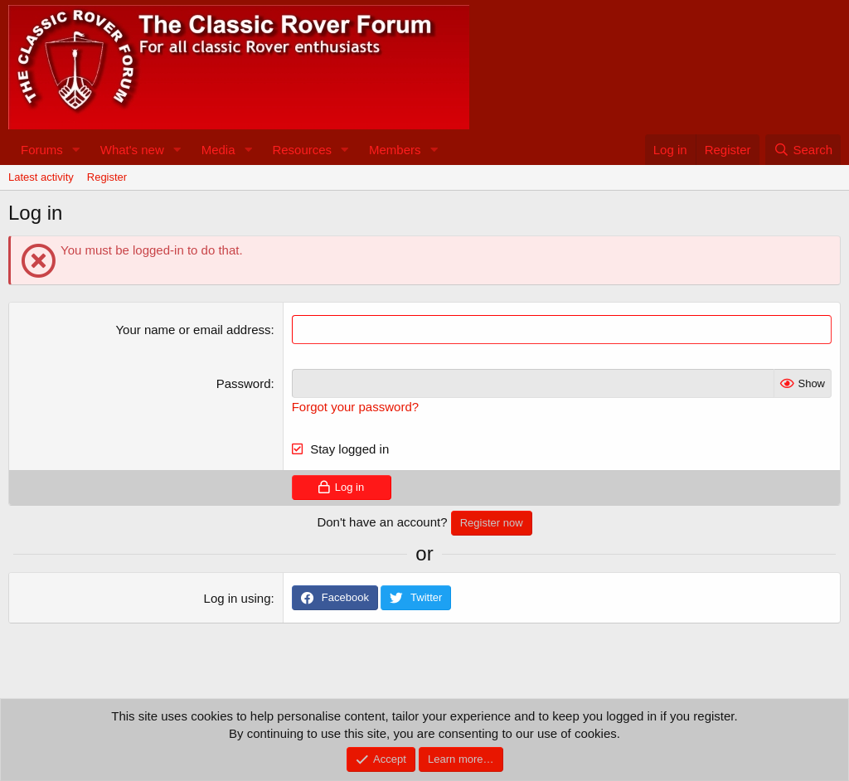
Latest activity (41, 177)
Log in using (237, 598)
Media (218, 150)
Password (243, 383)
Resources (302, 150)
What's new (132, 150)
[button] (76, 149)
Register (107, 177)
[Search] (803, 149)
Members (395, 150)
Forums (42, 150)
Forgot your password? (355, 407)
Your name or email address (192, 330)
